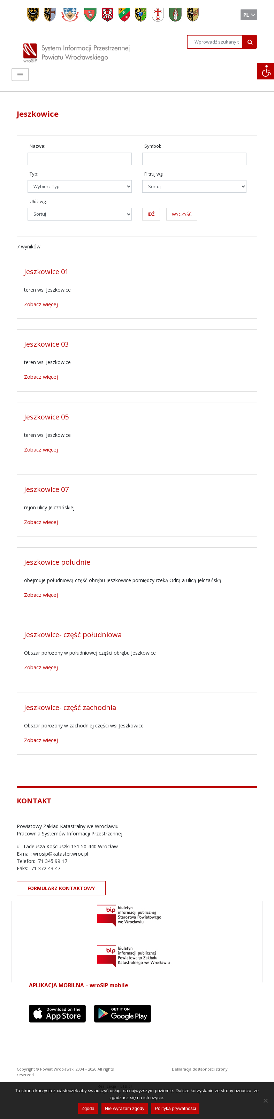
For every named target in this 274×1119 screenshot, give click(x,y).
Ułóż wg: (38, 201)
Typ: (34, 174)
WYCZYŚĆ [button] (182, 214)
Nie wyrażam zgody (124, 1108)
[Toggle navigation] (20, 74)
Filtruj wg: (153, 174)
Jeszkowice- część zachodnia (70, 707)
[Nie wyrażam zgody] (265, 1100)
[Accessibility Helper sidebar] (265, 71)
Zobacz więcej (41, 304)
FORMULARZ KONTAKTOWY (61, 888)
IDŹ (151, 214)
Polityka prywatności (175, 1108)
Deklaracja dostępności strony (200, 1069)
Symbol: (152, 146)
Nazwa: (37, 146)
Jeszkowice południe (57, 562)
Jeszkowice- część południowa (73, 634)
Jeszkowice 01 (46, 271)
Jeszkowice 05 (46, 417)
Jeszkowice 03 (46, 344)
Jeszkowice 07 (46, 489)
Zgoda (88, 1108)
